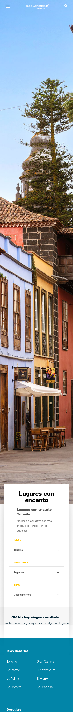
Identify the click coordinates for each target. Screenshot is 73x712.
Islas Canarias (17, 651)
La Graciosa (45, 687)
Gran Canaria (45, 662)
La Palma (13, 679)
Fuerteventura (46, 670)
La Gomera (14, 687)
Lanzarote (13, 670)
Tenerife (12, 662)
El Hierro (42, 679)
